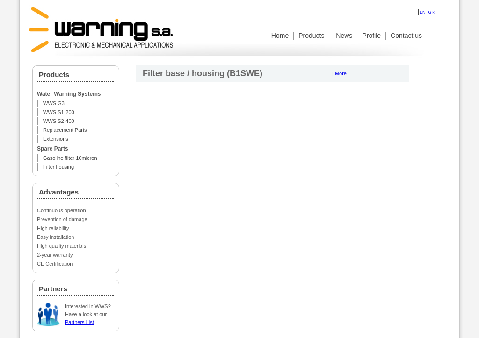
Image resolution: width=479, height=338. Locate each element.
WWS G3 (54, 103)
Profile (371, 35)
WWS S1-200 (58, 112)
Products (312, 35)
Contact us (406, 35)
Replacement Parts (65, 130)
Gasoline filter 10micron (70, 158)
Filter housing (58, 167)
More (341, 73)
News (344, 35)
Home (280, 35)
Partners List (79, 322)
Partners (53, 289)
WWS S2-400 (58, 121)
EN (423, 12)
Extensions (55, 139)
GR (431, 12)
